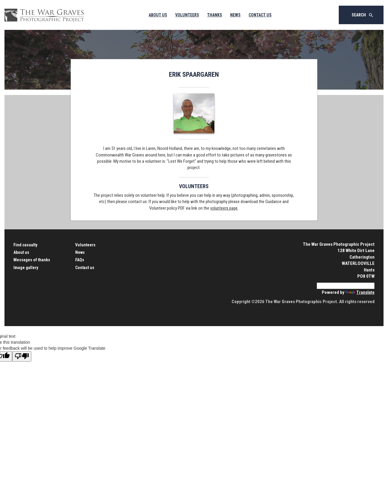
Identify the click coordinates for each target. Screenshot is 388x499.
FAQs (79, 259)
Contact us (84, 267)
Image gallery (25, 267)
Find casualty (25, 244)
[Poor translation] (21, 356)
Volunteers (187, 15)
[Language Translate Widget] (346, 285)
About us (21, 252)
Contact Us (260, 15)
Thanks (214, 15)
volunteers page (224, 208)
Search (363, 15)
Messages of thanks (31, 259)
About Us (158, 15)
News (235, 15)
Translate (360, 292)
